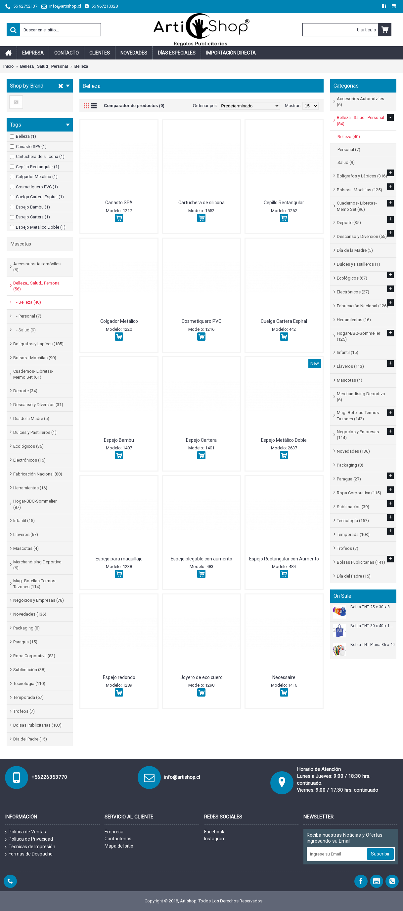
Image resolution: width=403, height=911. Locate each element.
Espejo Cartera (201, 440)
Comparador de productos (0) (134, 105)
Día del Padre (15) (30, 739)
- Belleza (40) (27, 302)
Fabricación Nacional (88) (37, 474)
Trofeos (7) (24, 711)
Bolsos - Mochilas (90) (34, 357)
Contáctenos (118, 838)
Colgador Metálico (119, 321)
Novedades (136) (29, 614)
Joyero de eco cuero (201, 677)
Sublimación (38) (29, 669)
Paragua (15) (25, 641)
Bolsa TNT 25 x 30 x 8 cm (372, 607)
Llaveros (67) (25, 534)
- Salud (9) (24, 329)
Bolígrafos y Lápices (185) (38, 343)
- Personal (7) (27, 316)
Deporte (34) (25, 390)
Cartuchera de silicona (201, 202)
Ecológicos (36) (28, 446)
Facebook (214, 831)
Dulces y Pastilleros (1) (35, 432)
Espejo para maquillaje (119, 558)
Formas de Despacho (29, 854)
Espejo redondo (119, 677)
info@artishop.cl (182, 777)
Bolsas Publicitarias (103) (37, 725)
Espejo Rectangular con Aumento (284, 558)
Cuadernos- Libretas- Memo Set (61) (33, 374)
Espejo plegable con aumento (201, 558)
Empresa (114, 831)
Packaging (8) (26, 628)
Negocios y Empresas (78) (38, 600)
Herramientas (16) (30, 487)
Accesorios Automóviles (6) (37, 266)
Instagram (215, 838)
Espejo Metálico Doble (284, 440)
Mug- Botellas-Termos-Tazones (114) (35, 583)
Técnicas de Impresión (30, 847)
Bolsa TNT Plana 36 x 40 (372, 645)
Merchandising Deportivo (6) (37, 564)
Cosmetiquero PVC (201, 321)
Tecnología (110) (29, 683)
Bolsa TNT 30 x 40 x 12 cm (372, 626)
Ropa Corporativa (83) (34, 655)
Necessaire (283, 677)
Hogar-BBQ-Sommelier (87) (35, 504)
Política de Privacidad (29, 839)
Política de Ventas (25, 832)
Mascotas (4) (26, 548)
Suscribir (380, 854)
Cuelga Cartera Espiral (284, 321)
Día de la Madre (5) (31, 418)
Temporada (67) (28, 697)
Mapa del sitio (119, 846)
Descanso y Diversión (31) (38, 404)
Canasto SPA (119, 202)
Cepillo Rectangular (284, 202)
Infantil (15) (24, 520)
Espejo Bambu (119, 440)
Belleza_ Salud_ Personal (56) (37, 286)
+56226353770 (49, 777)
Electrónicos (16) (29, 460)
